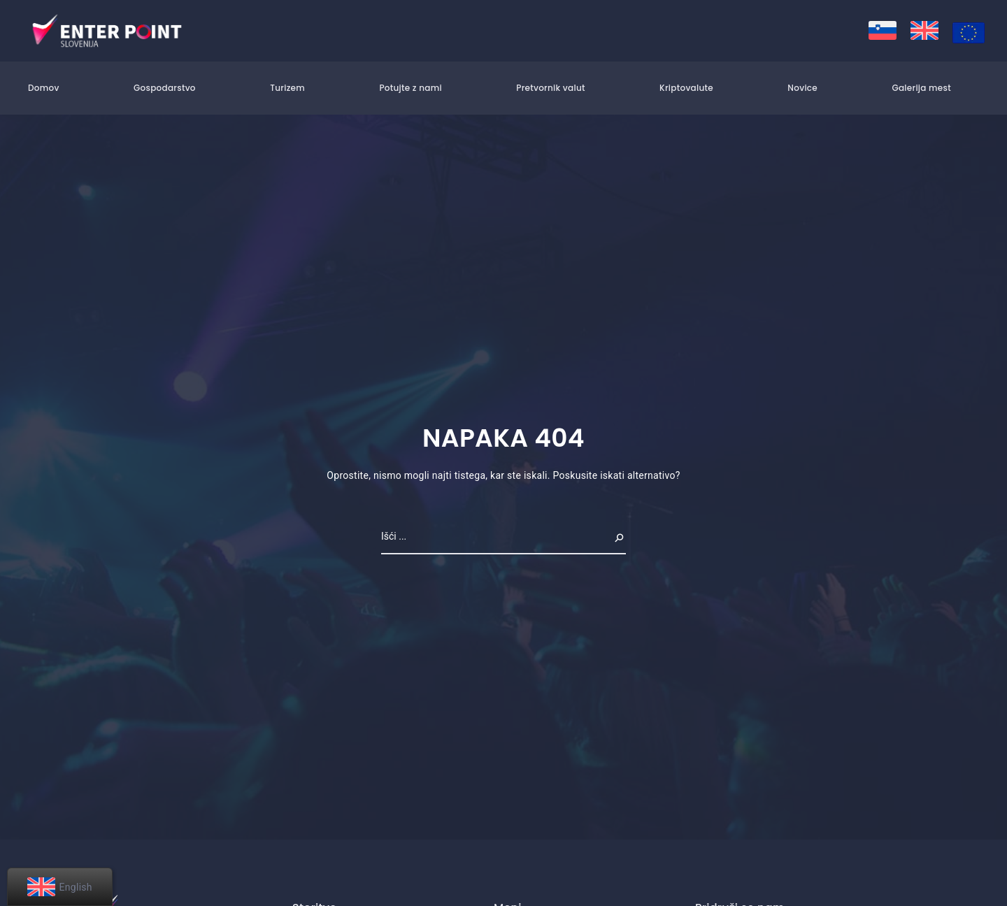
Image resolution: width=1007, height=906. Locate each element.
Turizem (287, 88)
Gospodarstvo (165, 88)
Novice (802, 88)
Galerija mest (921, 88)
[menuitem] (883, 30)
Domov (43, 88)
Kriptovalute (686, 88)
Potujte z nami (410, 88)
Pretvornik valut (550, 88)
